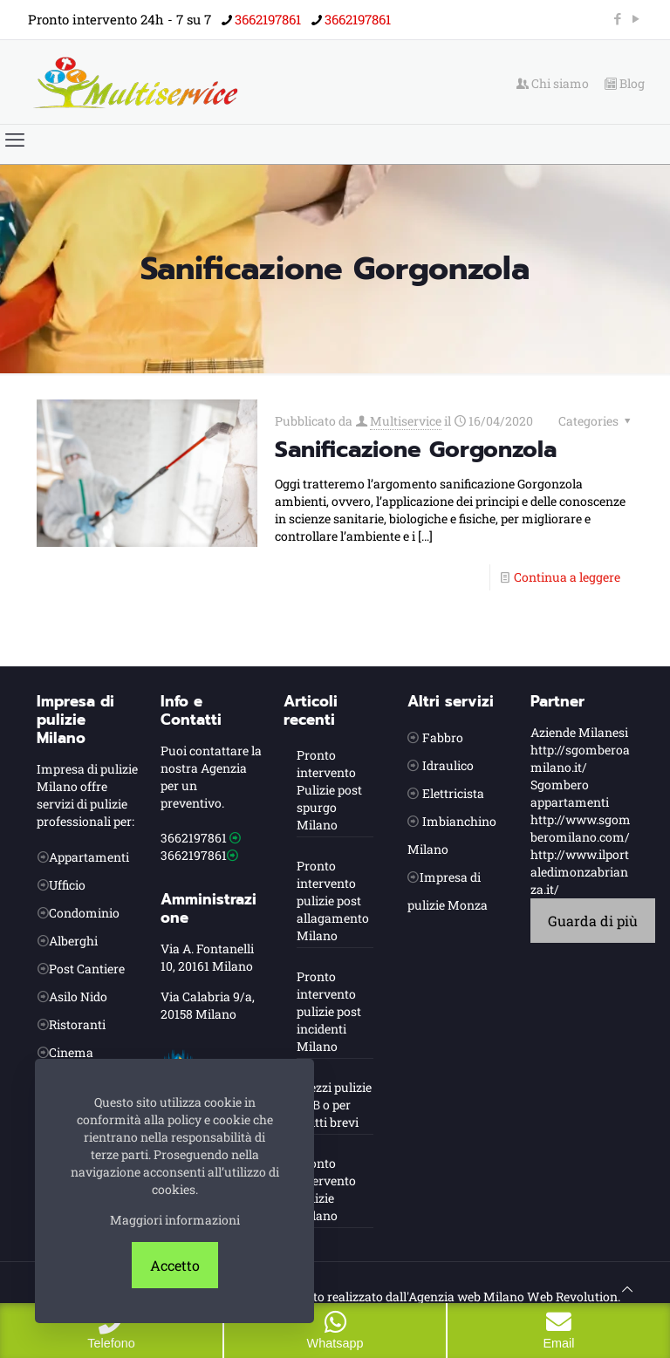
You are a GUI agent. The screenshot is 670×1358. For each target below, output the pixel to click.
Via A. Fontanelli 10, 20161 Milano (207, 957)
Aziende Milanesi (579, 732)
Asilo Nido (78, 996)
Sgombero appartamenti (569, 793)
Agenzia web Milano (466, 1296)
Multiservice (405, 421)
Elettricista (453, 793)
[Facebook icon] (617, 18)
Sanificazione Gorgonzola (416, 450)
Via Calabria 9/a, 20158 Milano (208, 1005)
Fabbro (442, 737)
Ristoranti (77, 1024)
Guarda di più (593, 920)
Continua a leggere (567, 577)
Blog (625, 84)
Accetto (175, 1265)
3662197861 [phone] (268, 19)
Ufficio (67, 885)
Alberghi (73, 940)
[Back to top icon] (627, 1289)
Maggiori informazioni (175, 1219)
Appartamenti (89, 857)
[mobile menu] (15, 139)
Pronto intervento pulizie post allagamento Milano (333, 900)
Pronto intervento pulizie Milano (326, 1189)
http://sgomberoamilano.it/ (580, 758)
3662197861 (194, 837)
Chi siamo (552, 84)
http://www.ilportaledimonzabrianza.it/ (579, 871)
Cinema (71, 1052)
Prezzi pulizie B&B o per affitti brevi (334, 1104)
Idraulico (448, 765)
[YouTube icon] (635, 18)
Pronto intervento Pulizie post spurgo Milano (329, 790)
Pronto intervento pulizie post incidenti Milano (329, 1011)
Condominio (84, 912)
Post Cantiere (87, 968)
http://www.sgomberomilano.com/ (580, 828)
